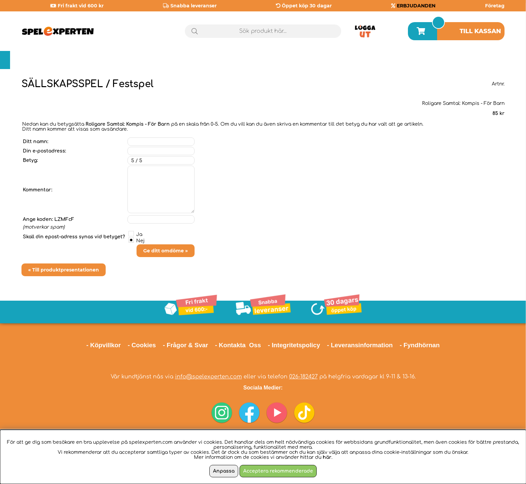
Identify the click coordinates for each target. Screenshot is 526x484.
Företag (495, 6)
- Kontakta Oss (238, 345)
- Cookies (142, 345)
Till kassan (480, 31)
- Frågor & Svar (185, 345)
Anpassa (223, 471)
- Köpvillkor (103, 345)
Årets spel (476, 60)
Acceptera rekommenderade (278, 471)
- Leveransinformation (360, 345)
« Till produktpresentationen (63, 270)
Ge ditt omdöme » (165, 251)
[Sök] (263, 31)
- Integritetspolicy (294, 345)
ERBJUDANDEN (416, 6)
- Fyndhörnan (419, 345)
